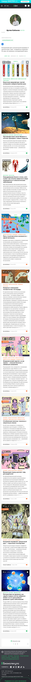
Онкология (6, 80)
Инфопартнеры (24, 656)
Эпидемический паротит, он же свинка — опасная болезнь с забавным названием (13, 362)
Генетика (11, 134)
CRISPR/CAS (5, 134)
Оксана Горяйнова (7, 564)
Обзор (28, 123)
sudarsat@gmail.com (7, 40)
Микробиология (22, 78)
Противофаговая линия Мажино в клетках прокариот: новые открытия (15, 137)
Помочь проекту (6, 657)
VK (2, 44)
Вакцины (5, 357)
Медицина (14, 234)
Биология (5, 175)
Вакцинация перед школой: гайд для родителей (14, 473)
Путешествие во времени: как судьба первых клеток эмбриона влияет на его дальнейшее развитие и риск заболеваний (14, 597)
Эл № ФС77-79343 (19, 676)
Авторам (10, 656)
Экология (5, 286)
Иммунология (14, 78)
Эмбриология (17, 592)
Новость (15, 61)
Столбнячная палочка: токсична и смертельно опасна (14, 422)
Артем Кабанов (6, 107)
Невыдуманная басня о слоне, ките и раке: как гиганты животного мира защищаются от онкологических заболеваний (15, 179)
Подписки (22, 56)
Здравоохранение (7, 234)
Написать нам (15, 657)
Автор (7, 56)
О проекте (4, 656)
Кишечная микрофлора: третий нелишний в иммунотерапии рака (14, 83)
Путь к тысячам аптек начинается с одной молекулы (15, 237)
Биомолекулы (6, 78)
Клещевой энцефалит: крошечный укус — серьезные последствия (15, 542)
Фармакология (22, 234)
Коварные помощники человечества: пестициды (12, 288)
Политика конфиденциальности (10, 659)
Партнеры (16, 656)
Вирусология (11, 357)
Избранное (14, 56)
